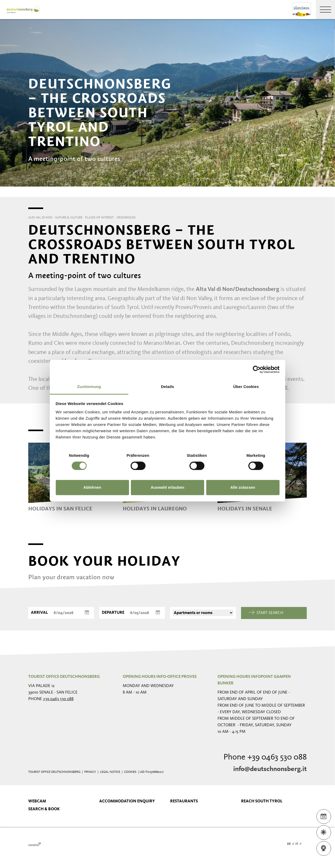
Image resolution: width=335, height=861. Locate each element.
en (305, 844)
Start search (266, 613)
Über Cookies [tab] (246, 386)
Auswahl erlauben (167, 487)
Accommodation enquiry (127, 801)
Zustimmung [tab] (89, 386)
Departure (113, 613)
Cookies (130, 772)
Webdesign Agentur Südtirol (34, 844)
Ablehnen (92, 487)
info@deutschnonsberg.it (270, 769)
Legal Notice (110, 772)
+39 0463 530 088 (58, 699)
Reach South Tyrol (261, 801)
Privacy (90, 772)
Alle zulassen (242, 487)
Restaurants (184, 801)
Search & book (44, 809)
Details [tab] (167, 386)
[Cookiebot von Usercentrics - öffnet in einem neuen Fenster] (257, 369)
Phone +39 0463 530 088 (265, 757)
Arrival (39, 613)
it (296, 844)
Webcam (37, 801)
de (289, 844)
